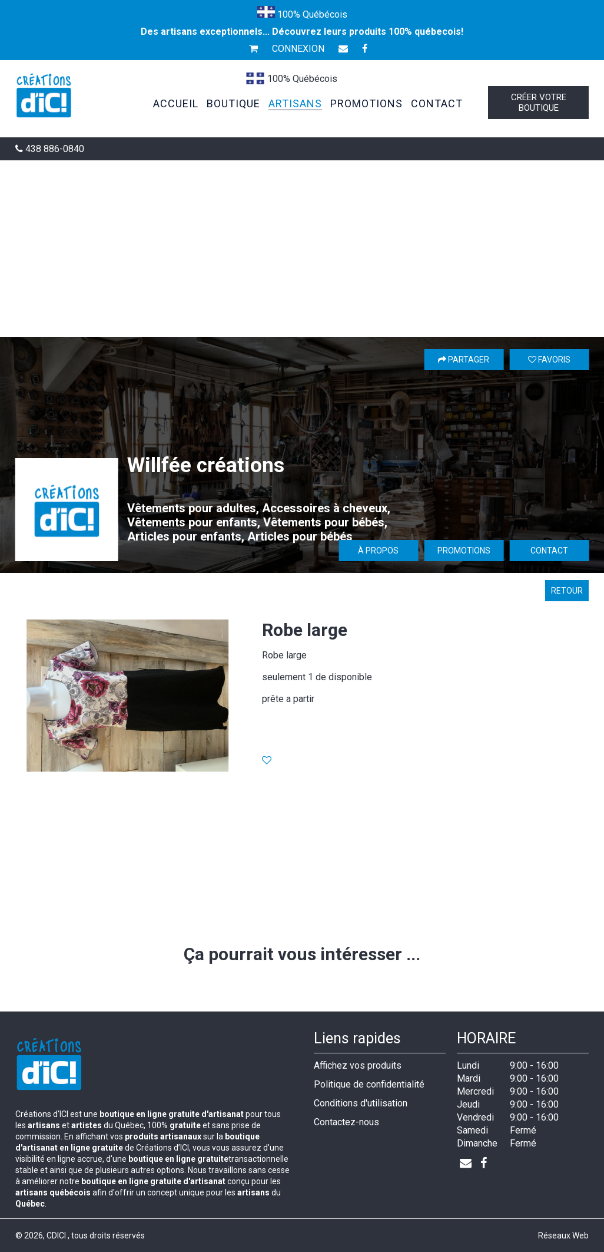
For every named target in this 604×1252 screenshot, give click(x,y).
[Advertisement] (302, 248)
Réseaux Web (563, 1235)
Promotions (463, 550)
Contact (549, 550)
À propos (378, 550)
